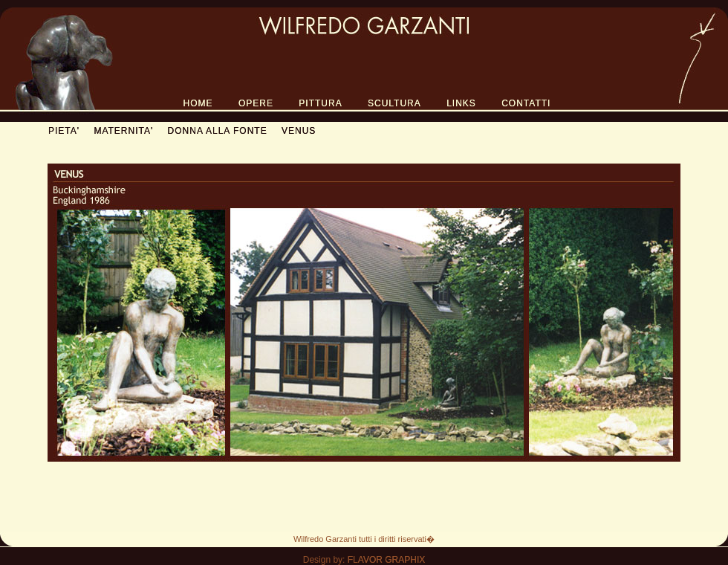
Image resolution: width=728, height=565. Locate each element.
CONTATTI (525, 103)
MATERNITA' (123, 131)
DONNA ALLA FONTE (217, 131)
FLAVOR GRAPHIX (386, 560)
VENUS (299, 131)
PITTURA (320, 103)
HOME (198, 103)
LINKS (461, 103)
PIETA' (63, 131)
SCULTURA (394, 103)
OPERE (255, 103)
